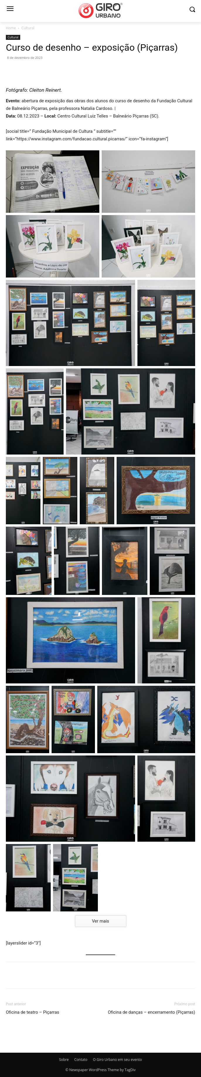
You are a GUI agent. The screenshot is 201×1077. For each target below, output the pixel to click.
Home (11, 27)
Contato (81, 1059)
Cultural (27, 27)
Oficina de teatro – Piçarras (32, 1012)
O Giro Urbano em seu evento (117, 1059)
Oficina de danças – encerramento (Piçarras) (151, 1012)
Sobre (64, 1059)
